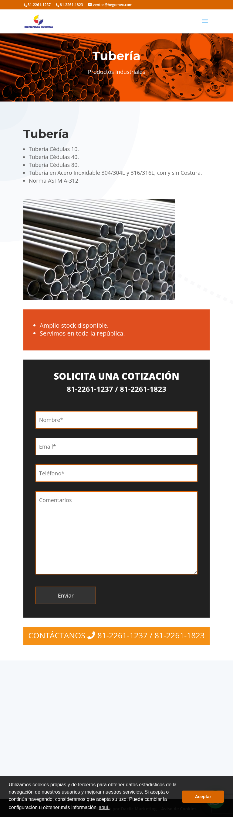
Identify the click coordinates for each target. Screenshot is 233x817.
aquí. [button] (104, 807)
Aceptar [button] (203, 796)
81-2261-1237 (39, 4)
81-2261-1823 (71, 4)
